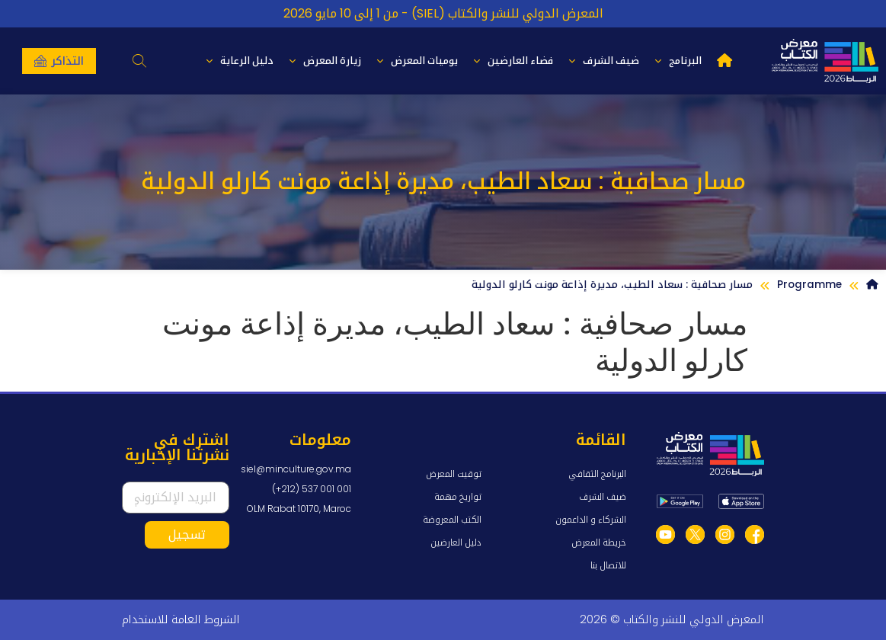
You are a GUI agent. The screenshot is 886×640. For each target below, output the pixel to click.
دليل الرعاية (239, 61)
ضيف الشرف (603, 61)
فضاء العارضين (513, 61)
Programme (809, 284)
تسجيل (187, 534)
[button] (139, 60)
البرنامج (678, 61)
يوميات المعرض (417, 61)
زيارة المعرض (325, 61)
